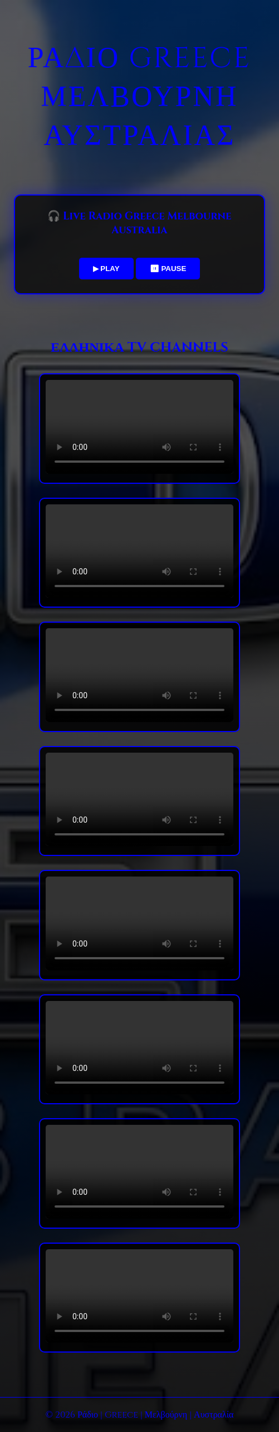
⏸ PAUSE (168, 268)
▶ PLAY (106, 268)
